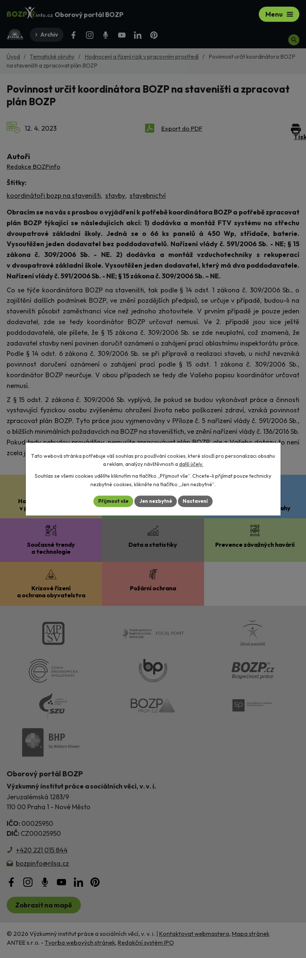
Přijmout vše (111, 501)
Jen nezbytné (155, 501)
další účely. (191, 464)
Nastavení (198, 501)
